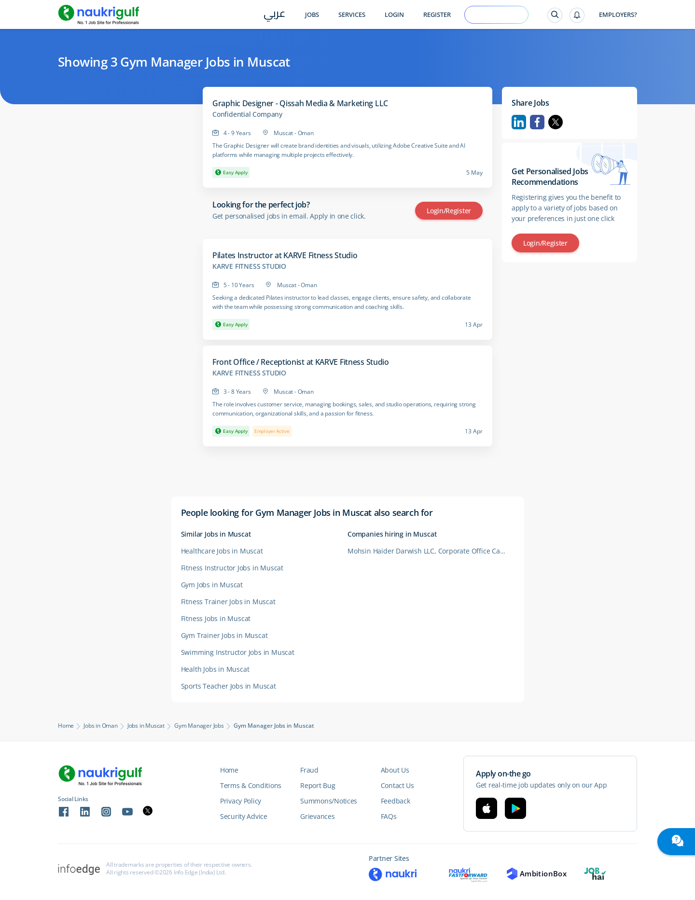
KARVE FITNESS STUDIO (249, 266)
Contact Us (397, 785)
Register (437, 15)
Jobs (312, 15)
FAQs (389, 816)
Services (351, 15)
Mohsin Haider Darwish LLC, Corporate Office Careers (431, 550)
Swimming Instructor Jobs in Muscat (237, 652)
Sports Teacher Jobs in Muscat (228, 686)
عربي (274, 15)
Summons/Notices (328, 800)
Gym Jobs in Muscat (212, 584)
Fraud (309, 770)
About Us (395, 770)
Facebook (537, 122)
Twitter (555, 122)
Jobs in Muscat (146, 725)
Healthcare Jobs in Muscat (222, 550)
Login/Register (449, 210)
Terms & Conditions (250, 785)
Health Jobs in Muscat (215, 669)
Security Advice (243, 816)
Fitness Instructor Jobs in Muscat (232, 567)
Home (66, 725)
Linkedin (519, 122)
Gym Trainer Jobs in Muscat (224, 635)
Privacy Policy (240, 800)
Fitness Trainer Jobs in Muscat (228, 601)
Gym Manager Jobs (199, 725)
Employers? (618, 15)
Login (394, 15)
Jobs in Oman (100, 725)
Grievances (317, 816)
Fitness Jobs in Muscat (216, 618)
